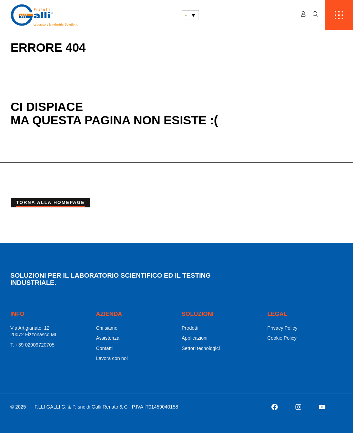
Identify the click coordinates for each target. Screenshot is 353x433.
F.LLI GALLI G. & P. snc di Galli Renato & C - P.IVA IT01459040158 (106, 407)
